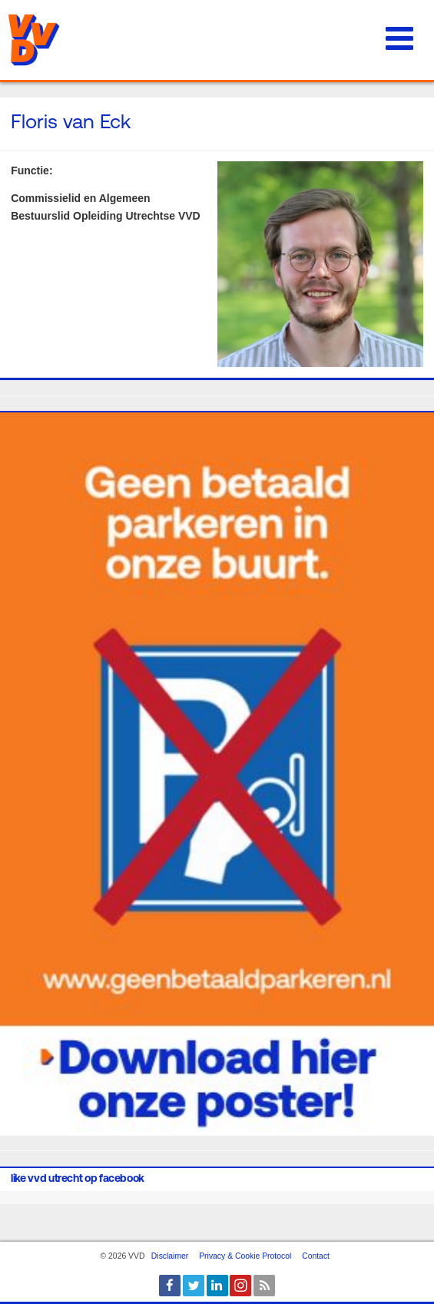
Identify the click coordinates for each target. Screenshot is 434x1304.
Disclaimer (170, 1256)
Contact (316, 1256)
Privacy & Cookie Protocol (245, 1256)
